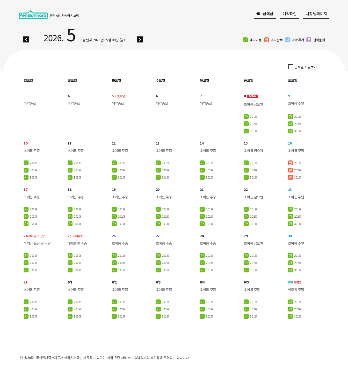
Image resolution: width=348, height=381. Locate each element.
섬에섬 (264, 13)
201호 (253, 116)
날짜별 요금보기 (306, 66)
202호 (253, 123)
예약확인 (290, 13)
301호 (253, 131)
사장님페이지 (316, 13)
